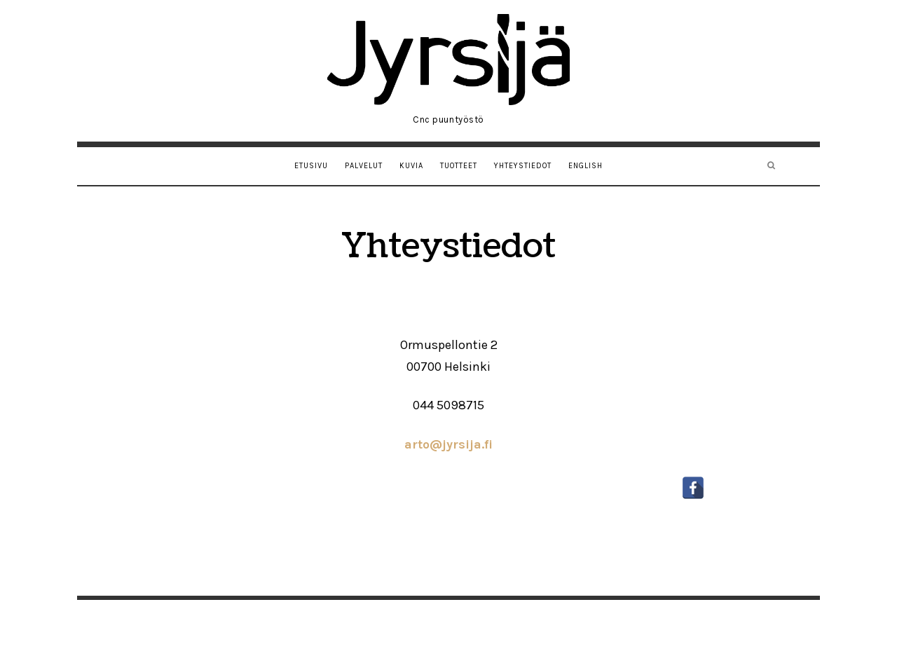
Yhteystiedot (523, 165)
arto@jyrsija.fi (448, 444)
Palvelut (364, 165)
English (585, 165)
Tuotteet (458, 165)
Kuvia (411, 165)
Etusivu (311, 165)
